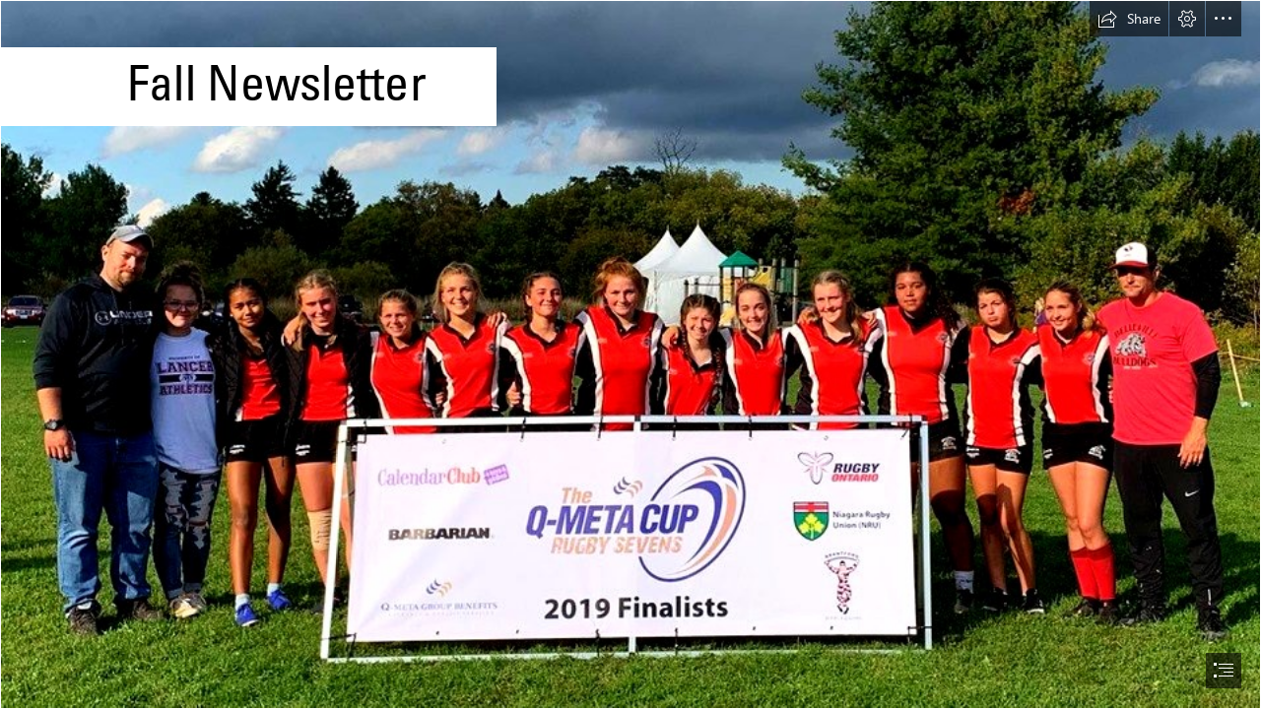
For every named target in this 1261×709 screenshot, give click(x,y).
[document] (630, 354)
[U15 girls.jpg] (630, 354)
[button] (1129, 18)
